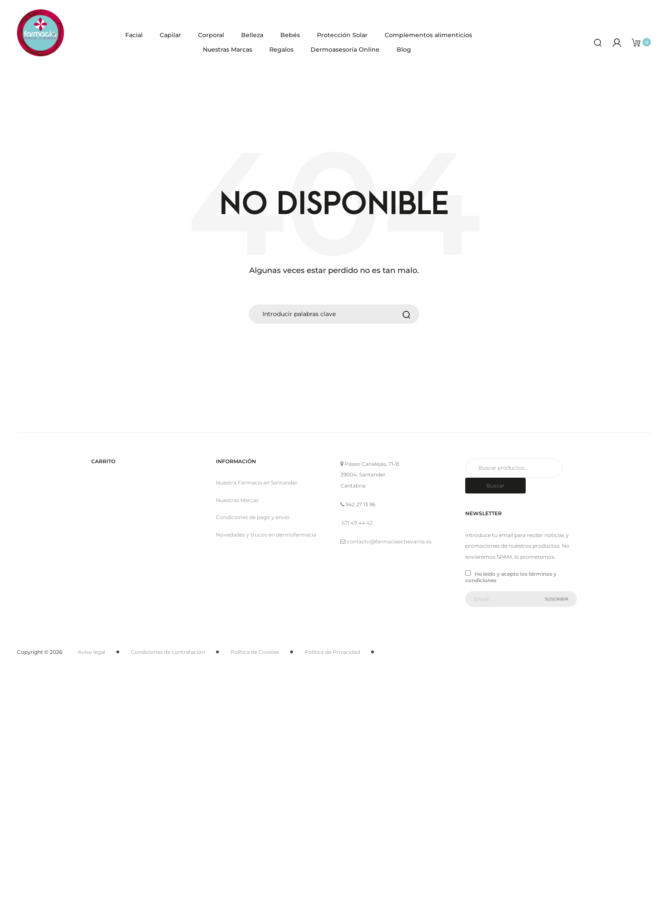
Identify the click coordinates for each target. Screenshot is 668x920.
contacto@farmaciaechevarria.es (389, 541)
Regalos (281, 49)
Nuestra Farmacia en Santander (256, 482)
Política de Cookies (254, 652)
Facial (134, 35)
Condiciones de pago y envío (253, 517)
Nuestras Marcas (227, 49)
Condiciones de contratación (168, 652)
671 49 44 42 (357, 522)
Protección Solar (342, 35)
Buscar (495, 485)
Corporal (211, 35)
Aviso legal (91, 652)
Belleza (252, 35)
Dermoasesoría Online (345, 49)
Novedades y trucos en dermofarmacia (266, 534)
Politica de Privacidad (332, 652)
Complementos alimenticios (428, 35)
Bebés (290, 35)
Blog (404, 49)
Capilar (170, 35)
